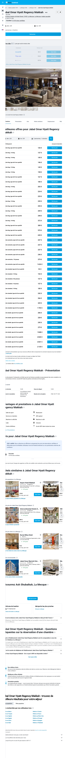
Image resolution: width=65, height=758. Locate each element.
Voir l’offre (43, 501)
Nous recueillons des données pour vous (36, 749)
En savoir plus (13, 355)
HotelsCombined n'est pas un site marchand (36, 746)
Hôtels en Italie (12, 733)
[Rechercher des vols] (3, 7)
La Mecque (27, 7)
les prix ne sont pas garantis (46, 741)
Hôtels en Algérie (13, 727)
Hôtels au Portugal (40, 729)
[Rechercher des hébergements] (3, 10)
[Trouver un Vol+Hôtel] (3, 17)
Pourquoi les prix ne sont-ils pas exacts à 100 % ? (36, 752)
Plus (9, 383)
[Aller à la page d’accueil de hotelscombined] (12, 2)
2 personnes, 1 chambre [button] (16, 30)
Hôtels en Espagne (40, 731)
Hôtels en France (40, 725)
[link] (20, 504)
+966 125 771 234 (14, 18)
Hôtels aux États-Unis (41, 727)
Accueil (10, 7)
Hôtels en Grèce (13, 731)
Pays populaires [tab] (14, 714)
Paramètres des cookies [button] (14, 362)
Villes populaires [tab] (25, 714)
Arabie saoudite (17, 7)
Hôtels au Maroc (13, 722)
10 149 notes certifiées (23, 20)
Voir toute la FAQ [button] (35, 666)
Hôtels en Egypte (13, 729)
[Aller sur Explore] (3, 20)
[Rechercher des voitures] (3, 14)
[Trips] (3, 25)
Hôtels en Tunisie (40, 722)
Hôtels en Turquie (13, 725)
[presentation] (29, 114)
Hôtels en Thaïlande (40, 733)
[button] (2, 2)
